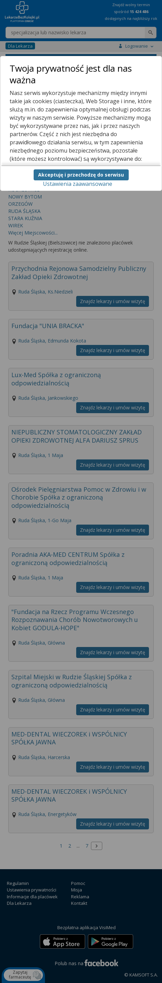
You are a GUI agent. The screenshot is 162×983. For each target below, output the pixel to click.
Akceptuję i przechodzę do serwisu (81, 174)
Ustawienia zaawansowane (77, 184)
